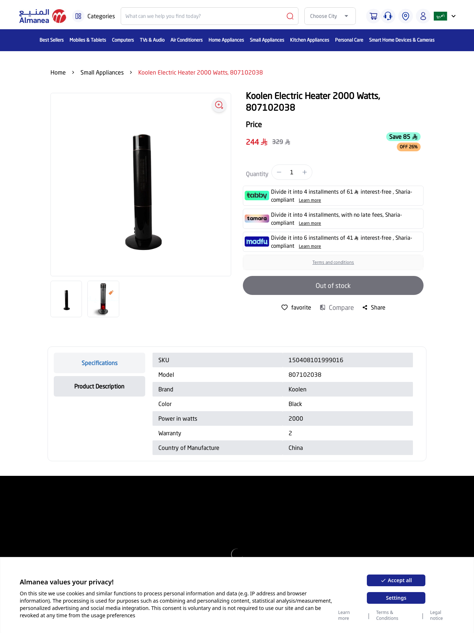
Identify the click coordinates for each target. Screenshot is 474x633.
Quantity (257, 173)
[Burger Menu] (78, 16)
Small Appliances (102, 72)
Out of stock (333, 285)
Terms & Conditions (387, 615)
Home (58, 72)
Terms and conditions (333, 262)
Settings (396, 597)
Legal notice (436, 615)
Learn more (344, 615)
